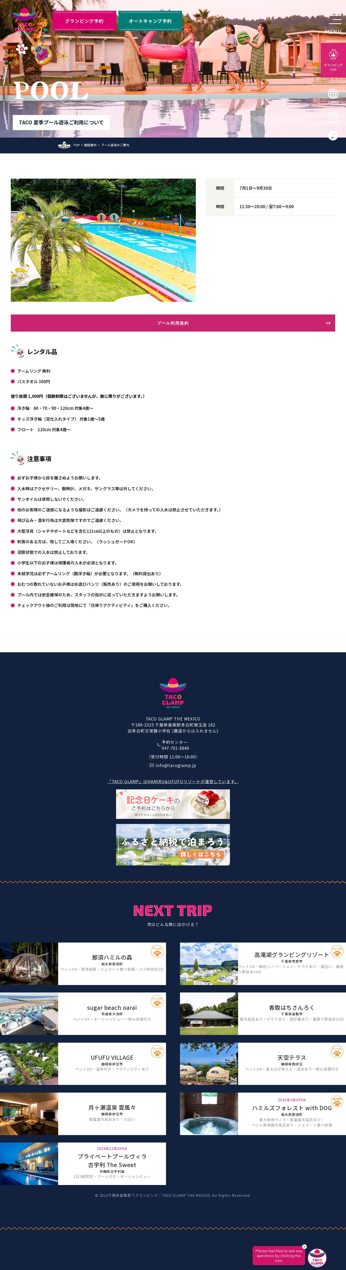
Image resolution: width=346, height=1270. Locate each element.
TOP (76, 145)
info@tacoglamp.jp (175, 765)
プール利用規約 (173, 323)
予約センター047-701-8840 (175, 745)
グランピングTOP (333, 67)
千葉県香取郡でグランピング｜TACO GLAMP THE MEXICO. (159, 1195)
